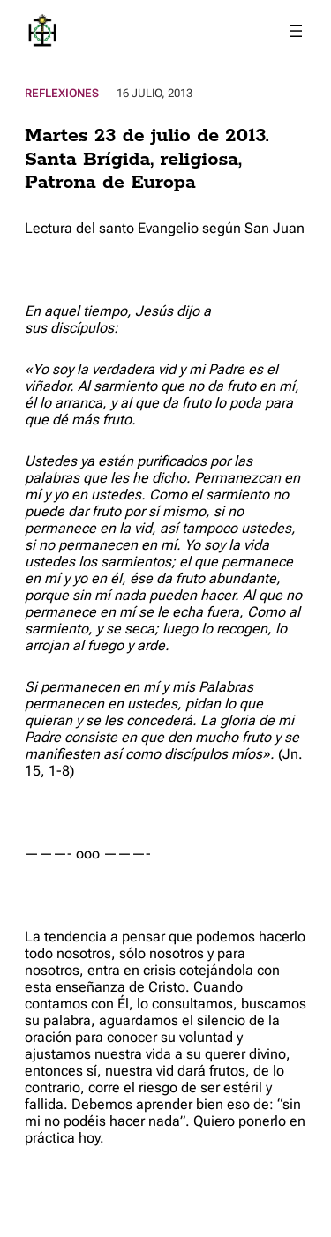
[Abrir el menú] (295, 30)
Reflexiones (62, 93)
